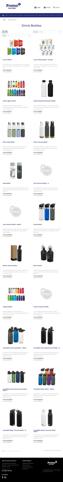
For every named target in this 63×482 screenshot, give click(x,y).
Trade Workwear (29, 15)
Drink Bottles (12, 19)
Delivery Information (27, 463)
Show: (4, 35)
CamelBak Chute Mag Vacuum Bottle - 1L (47, 348)
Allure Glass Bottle (9, 142)
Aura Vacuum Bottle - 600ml (12, 224)
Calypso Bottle (7, 307)
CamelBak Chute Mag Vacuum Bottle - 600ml (15, 389)
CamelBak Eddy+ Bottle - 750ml (44, 389)
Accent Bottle (7, 59)
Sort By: (35, 31)
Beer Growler (38, 265)
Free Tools (46, 15)
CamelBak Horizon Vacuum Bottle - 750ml (45, 430)
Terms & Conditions (27, 467)
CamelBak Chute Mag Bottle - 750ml (14, 348)
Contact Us (25, 468)
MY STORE (58, 15)
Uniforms (20, 15)
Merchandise (13, 15)
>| (20, 451)
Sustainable (38, 15)
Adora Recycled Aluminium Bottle (44, 101)
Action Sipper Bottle (9, 101)
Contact (52, 15)
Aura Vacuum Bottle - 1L (41, 183)
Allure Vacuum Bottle (40, 142)
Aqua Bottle (6, 183)
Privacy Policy (26, 465)
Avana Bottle (38, 224)
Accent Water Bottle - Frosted (43, 59)
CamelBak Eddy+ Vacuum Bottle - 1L (14, 430)
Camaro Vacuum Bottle (41, 307)
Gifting (6, 15)
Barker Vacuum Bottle (10, 265)
